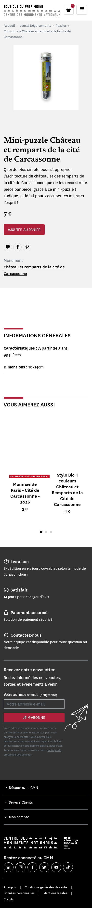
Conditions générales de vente (46, 887)
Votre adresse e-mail (30, 694)
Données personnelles (19, 893)
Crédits (9, 899)
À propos (10, 887)
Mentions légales (55, 893)
